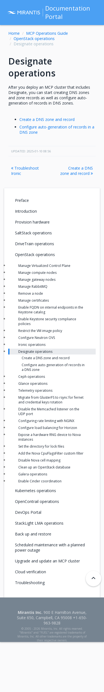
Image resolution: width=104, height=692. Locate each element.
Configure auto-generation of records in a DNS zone (53, 367)
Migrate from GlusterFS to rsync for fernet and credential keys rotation (50, 400)
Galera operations (32, 474)
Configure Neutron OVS (36, 337)
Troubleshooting (30, 582)
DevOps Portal (28, 512)
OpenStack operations (34, 38)
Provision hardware (32, 222)
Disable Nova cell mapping (39, 460)
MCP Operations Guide (47, 33)
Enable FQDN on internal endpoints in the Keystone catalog (50, 309)
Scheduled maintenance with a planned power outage (50, 547)
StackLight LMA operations (39, 523)
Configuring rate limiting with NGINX (46, 420)
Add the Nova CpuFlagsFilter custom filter (50, 453)
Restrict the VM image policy (40, 330)
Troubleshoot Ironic (25, 170)
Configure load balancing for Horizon (47, 427)
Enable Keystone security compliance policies (47, 321)
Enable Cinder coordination (40, 481)
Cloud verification (30, 571)
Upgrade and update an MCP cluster (47, 561)
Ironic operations (31, 344)
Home (14, 33)
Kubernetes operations (35, 490)
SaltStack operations (33, 232)
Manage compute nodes (37, 272)
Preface (22, 200)
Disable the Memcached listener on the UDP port (48, 411)
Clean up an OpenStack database (44, 467)
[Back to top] (93, 578)
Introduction (26, 211)
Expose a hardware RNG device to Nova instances (49, 437)
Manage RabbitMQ (32, 286)
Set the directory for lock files (41, 446)
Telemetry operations (35, 390)
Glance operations (32, 383)
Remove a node (30, 293)
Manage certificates (33, 300)
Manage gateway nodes (36, 279)
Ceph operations (31, 376)
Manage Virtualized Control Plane (44, 265)
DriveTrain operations (34, 243)
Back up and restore (33, 534)
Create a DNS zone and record (47, 119)
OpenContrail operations (37, 501)
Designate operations (35, 351)
